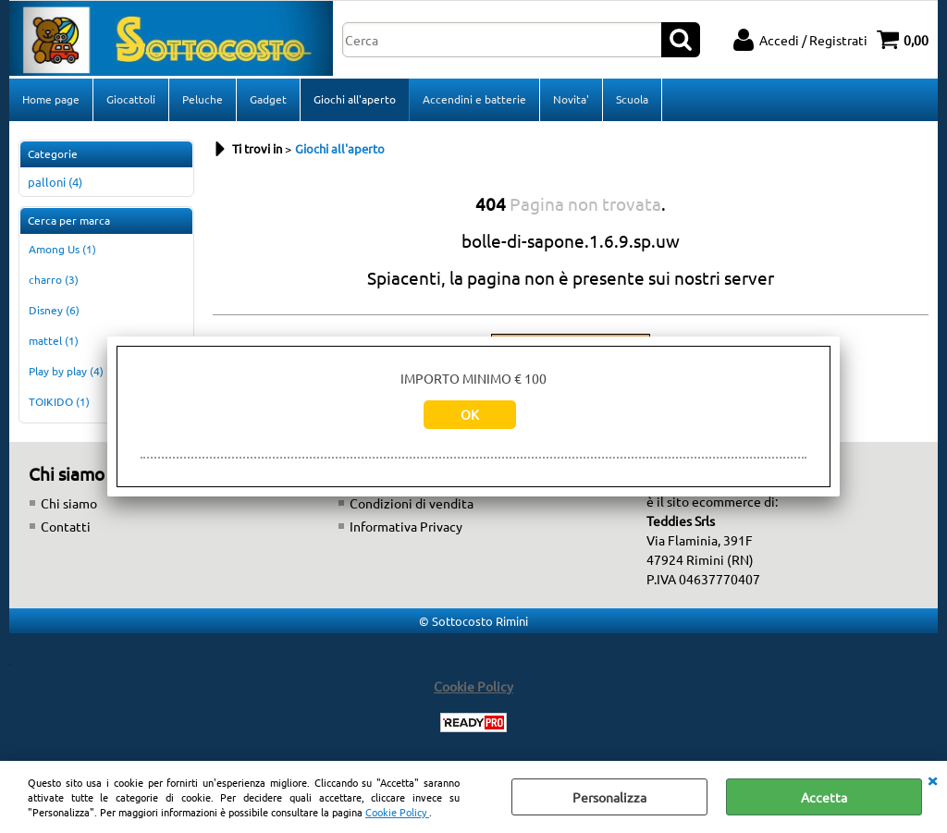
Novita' (571, 99)
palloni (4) (55, 182)
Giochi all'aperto (355, 99)
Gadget (268, 99)
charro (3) (54, 279)
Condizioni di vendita (412, 503)
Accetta (824, 797)
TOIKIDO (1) (59, 401)
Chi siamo (69, 503)
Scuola (632, 99)
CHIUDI (932, 779)
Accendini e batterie (474, 99)
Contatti (66, 526)
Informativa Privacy (406, 526)
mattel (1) (54, 340)
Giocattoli (130, 99)
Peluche (202, 99)
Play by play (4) (66, 370)
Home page (51, 99)
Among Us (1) (62, 248)
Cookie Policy (397, 811)
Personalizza (609, 797)
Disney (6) (54, 309)
